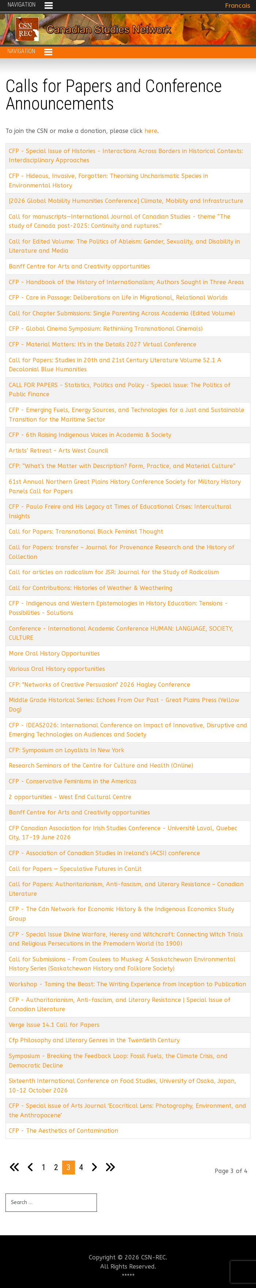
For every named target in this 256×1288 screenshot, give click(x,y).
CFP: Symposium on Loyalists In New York (66, 750)
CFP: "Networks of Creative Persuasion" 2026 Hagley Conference (99, 684)
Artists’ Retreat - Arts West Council (58, 450)
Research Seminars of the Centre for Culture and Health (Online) (101, 765)
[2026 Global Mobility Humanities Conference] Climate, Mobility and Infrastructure (126, 200)
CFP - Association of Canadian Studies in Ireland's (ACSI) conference (104, 853)
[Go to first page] (14, 1167)
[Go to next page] (94, 1167)
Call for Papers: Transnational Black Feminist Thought (86, 531)
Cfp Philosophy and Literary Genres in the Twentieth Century (94, 1040)
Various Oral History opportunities (57, 668)
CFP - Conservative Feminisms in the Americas (72, 781)
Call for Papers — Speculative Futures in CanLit (75, 868)
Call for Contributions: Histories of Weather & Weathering (90, 587)
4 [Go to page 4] (81, 1167)
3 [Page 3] (69, 1167)
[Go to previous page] (30, 1167)
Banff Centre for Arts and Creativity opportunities (79, 266)
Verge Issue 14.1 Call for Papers (54, 1024)
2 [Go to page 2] (56, 1167)
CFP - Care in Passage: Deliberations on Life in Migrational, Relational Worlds (118, 297)
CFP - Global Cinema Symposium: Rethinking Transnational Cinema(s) (106, 328)
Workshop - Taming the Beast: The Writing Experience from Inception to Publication (127, 984)
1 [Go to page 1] (44, 1167)
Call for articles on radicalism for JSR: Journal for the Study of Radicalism (114, 572)
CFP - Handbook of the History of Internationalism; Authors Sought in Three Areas (126, 282)
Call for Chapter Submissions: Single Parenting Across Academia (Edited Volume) (122, 313)
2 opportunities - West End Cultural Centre (70, 797)
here (150, 130)
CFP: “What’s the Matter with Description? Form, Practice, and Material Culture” (122, 466)
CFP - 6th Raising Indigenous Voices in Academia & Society (90, 434)
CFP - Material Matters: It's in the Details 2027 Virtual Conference (102, 344)
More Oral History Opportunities (54, 653)
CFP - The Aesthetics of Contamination (63, 1130)
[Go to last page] (110, 1167)
